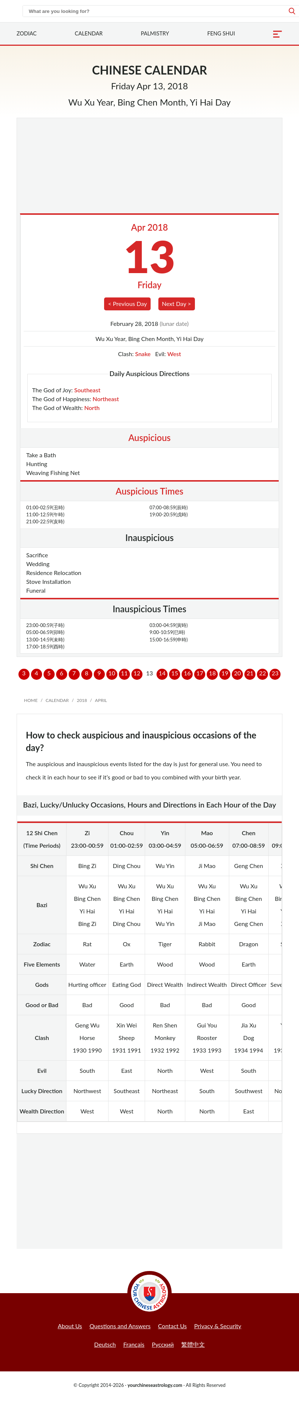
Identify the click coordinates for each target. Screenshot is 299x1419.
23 (275, 672)
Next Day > (176, 303)
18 (212, 672)
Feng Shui (221, 33)
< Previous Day (127, 303)
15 (174, 672)
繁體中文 (193, 1344)
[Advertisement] (149, 167)
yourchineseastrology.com (154, 1385)
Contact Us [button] (172, 1325)
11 (124, 672)
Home (31, 700)
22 (262, 672)
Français (133, 1344)
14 (162, 672)
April (101, 700)
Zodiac (27, 33)
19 (224, 672)
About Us (70, 1325)
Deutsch (105, 1344)
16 (187, 672)
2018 (82, 700)
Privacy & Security (217, 1325)
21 (250, 672)
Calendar (89, 33)
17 (199, 672)
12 (136, 672)
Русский (162, 1344)
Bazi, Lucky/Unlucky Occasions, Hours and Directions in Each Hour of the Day (149, 804)
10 (111, 672)
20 (237, 672)
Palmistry (155, 33)
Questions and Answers (120, 1325)
